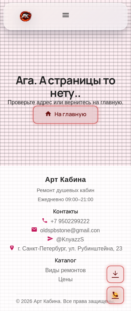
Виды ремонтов (65, 270)
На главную (65, 115)
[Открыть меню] (66, 16)
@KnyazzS (70, 239)
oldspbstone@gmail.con (70, 230)
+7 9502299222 (70, 221)
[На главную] (25, 16)
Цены (65, 279)
